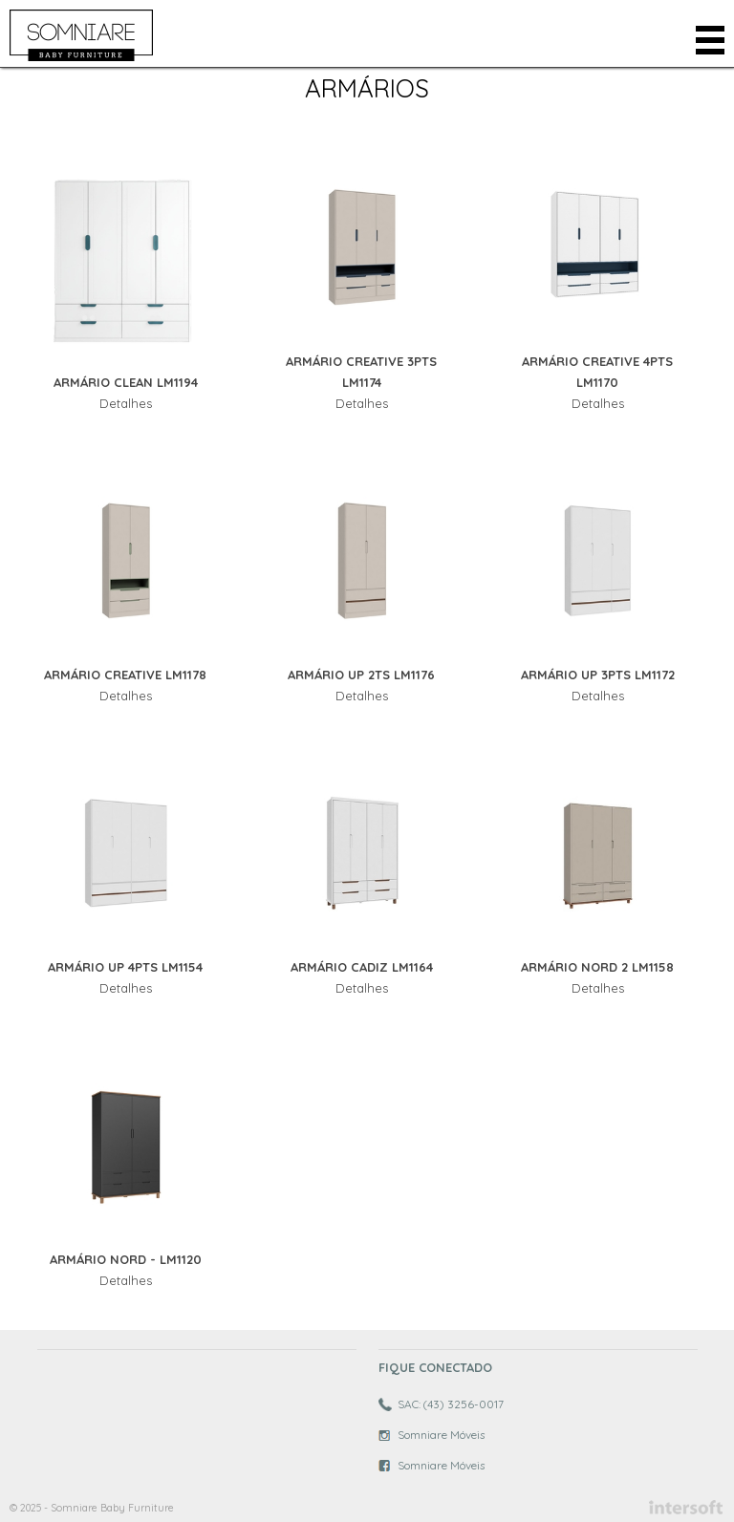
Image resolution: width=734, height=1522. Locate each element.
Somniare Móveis (441, 1434)
